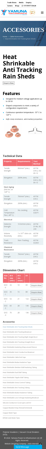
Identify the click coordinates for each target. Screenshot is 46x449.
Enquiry (28, 3)
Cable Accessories (16, 36)
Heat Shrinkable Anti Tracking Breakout (17, 330)
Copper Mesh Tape (10, 411)
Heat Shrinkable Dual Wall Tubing (15, 370)
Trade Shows (11, 3)
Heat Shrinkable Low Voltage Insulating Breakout (21, 395)
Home (5, 36)
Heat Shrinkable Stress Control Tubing (16, 380)
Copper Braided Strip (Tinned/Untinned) (17, 405)
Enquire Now (9, 83)
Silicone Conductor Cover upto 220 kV (17, 400)
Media (21, 3)
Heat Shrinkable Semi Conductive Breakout (18, 350)
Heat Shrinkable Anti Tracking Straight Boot (19, 340)
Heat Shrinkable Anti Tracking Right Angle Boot (20, 335)
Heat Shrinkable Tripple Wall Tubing (16, 375)
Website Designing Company (15, 443)
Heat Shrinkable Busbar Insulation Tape (17, 360)
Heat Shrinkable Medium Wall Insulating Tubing (20, 365)
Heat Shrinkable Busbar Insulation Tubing (17, 390)
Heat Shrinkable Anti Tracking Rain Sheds (17, 325)
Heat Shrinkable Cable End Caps (14, 355)
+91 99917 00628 (29, 6)
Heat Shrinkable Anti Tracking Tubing (16, 385)
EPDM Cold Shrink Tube (11, 416)
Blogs (17, 6)
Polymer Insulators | (11, 432)
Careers (10, 6)
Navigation (42, 12)
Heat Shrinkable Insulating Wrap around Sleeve (20, 345)
